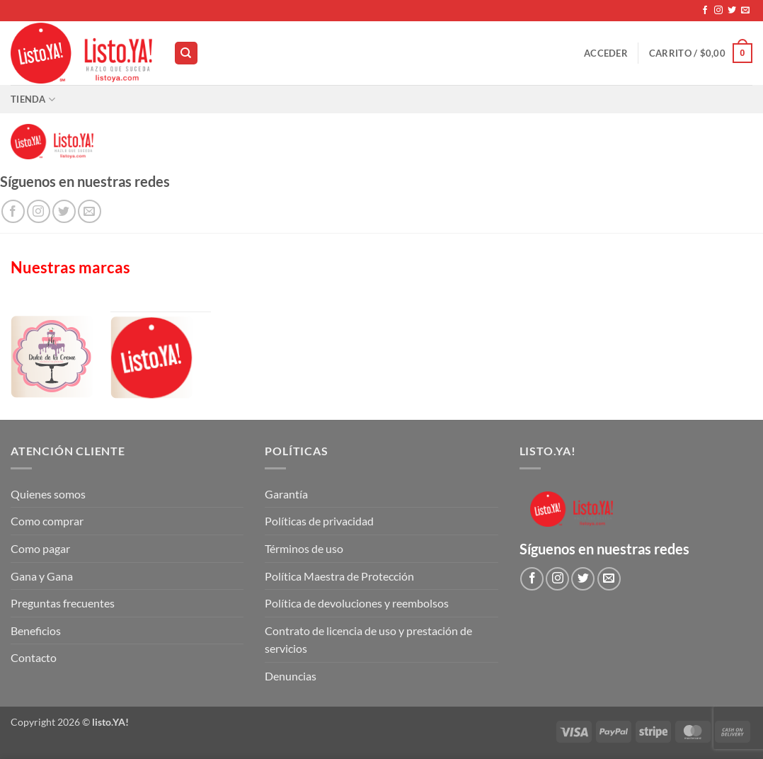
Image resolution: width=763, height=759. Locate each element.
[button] (606, 53)
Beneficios (36, 630)
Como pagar (40, 548)
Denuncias (290, 676)
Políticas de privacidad (319, 520)
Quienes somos (48, 494)
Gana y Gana (42, 576)
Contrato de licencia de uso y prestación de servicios (368, 640)
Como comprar (47, 520)
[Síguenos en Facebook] (705, 11)
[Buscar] (186, 53)
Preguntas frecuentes (63, 603)
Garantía (286, 494)
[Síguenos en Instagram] (718, 11)
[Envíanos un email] (745, 11)
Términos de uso (304, 548)
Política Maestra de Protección (339, 576)
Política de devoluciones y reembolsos (357, 603)
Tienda (33, 99)
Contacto (34, 657)
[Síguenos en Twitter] (732, 11)
